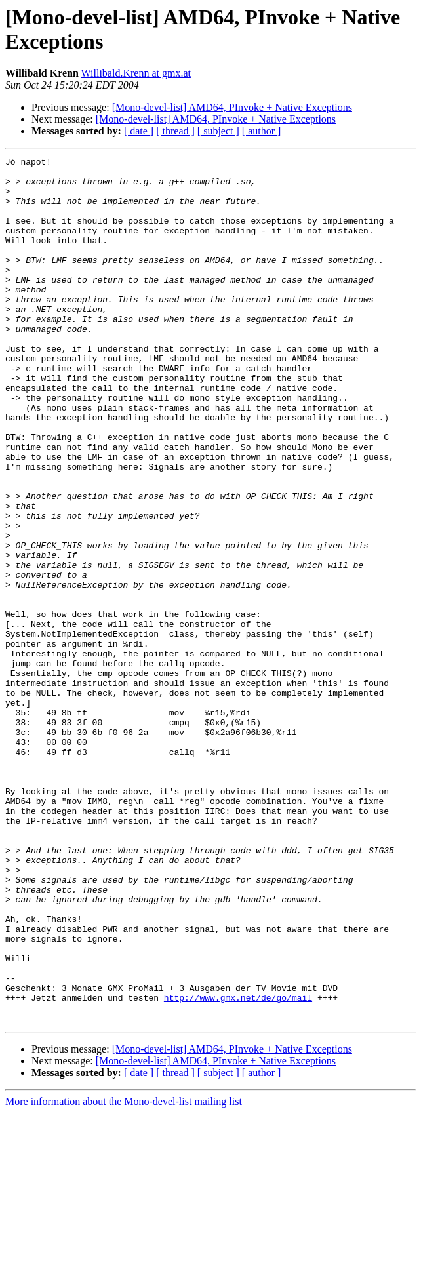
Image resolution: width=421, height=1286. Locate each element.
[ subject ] (218, 130)
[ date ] (138, 130)
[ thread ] (175, 130)
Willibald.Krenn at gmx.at (136, 73)
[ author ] (261, 130)
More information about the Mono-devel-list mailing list (123, 1274)
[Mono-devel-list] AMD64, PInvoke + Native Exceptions (232, 107)
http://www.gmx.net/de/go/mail (238, 1167)
